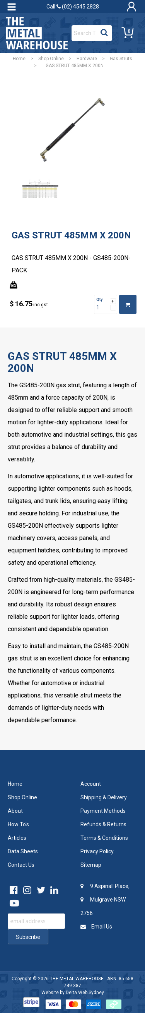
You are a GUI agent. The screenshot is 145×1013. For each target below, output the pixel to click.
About (15, 811)
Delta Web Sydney (85, 992)
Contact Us (21, 865)
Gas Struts (121, 58)
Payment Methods (103, 811)
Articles (17, 838)
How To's (18, 824)
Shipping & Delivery (103, 797)
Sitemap (90, 865)
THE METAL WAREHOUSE (77, 978)
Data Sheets (23, 851)
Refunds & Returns (103, 824)
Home (19, 58)
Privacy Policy (97, 851)
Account (90, 784)
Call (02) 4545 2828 (72, 6)
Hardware (87, 58)
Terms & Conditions (104, 838)
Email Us (96, 927)
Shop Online (51, 58)
